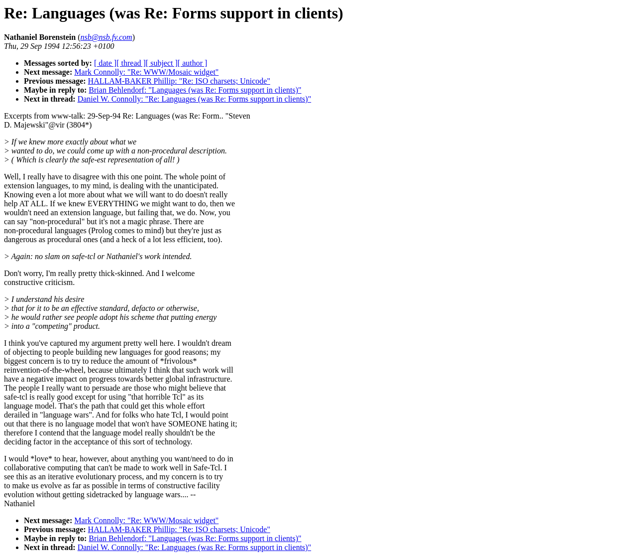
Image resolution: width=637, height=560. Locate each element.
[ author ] (193, 63)
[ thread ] (131, 63)
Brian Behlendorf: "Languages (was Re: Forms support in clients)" (195, 90)
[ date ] (105, 63)
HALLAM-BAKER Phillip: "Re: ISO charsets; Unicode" (179, 81)
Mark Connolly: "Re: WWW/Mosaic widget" (146, 72)
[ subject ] (162, 63)
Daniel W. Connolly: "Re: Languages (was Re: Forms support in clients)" (194, 99)
